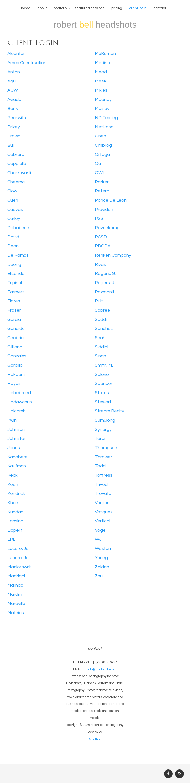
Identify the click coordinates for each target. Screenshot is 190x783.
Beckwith (16, 117)
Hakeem (16, 374)
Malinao (15, 585)
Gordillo (15, 365)
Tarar (100, 438)
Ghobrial (15, 337)
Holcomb (16, 411)
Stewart (103, 402)
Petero (102, 191)
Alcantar (16, 53)
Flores (13, 301)
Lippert (14, 530)
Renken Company (113, 255)
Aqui (11, 81)
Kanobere (17, 457)
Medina (102, 62)
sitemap (94, 738)
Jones (13, 447)
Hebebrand (19, 392)
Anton (13, 72)
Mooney (103, 99)
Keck (12, 475)
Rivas (100, 264)
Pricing (116, 8)
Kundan (15, 512)
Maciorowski (19, 567)
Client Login (137, 8)
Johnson (16, 429)
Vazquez (104, 512)
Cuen (12, 200)
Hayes (14, 383)
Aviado (14, 99)
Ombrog (103, 145)
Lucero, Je (18, 548)
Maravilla (16, 603)
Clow (12, 191)
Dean (13, 246)
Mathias (15, 612)
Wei (98, 539)
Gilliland (14, 347)
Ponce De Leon (111, 200)
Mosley (102, 108)
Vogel (100, 530)
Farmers (15, 292)
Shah (100, 337)
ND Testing (106, 117)
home (25, 8)
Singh (100, 356)
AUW (12, 90)
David (13, 237)
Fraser (14, 310)
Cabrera (15, 154)
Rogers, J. (105, 282)
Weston (103, 548)
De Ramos (18, 255)
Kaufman (16, 466)
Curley (13, 218)
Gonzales (16, 356)
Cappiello (16, 163)
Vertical (102, 521)
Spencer (103, 383)
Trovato (103, 493)
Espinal (14, 282)
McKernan (105, 53)
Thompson (106, 447)
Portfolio (60, 8)
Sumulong (105, 420)
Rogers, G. (105, 273)
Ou (98, 163)
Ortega (102, 154)
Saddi (101, 319)
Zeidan (102, 567)
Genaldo (16, 328)
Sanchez (104, 328)
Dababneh (18, 227)
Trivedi (101, 484)
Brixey (13, 127)
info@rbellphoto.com (101, 669)
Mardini (14, 594)
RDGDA (103, 246)
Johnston (16, 438)
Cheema (16, 182)
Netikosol (104, 127)
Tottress (103, 475)
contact (159, 8)
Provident (105, 209)
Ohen (100, 136)
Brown (13, 136)
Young (101, 557)
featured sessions (89, 8)
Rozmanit (104, 292)
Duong (14, 264)
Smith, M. (104, 365)
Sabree (102, 310)
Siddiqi (101, 347)
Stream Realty (109, 411)
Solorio (102, 374)
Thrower (103, 457)
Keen (12, 484)
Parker (102, 182)
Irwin (12, 420)
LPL (11, 539)
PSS (99, 218)
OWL (100, 172)
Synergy (103, 429)
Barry (12, 108)
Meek (100, 81)
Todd (100, 466)
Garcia (14, 319)
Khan (12, 502)
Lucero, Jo (18, 557)
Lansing (15, 521)
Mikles (101, 90)
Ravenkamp (107, 227)
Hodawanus (19, 402)
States (102, 392)
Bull (10, 145)
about (42, 8)
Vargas (102, 502)
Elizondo (15, 273)
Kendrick (16, 493)
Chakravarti (19, 172)
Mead (101, 72)
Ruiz (99, 301)
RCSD (101, 237)
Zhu (99, 576)
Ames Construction (26, 62)
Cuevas (15, 209)
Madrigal (16, 576)
